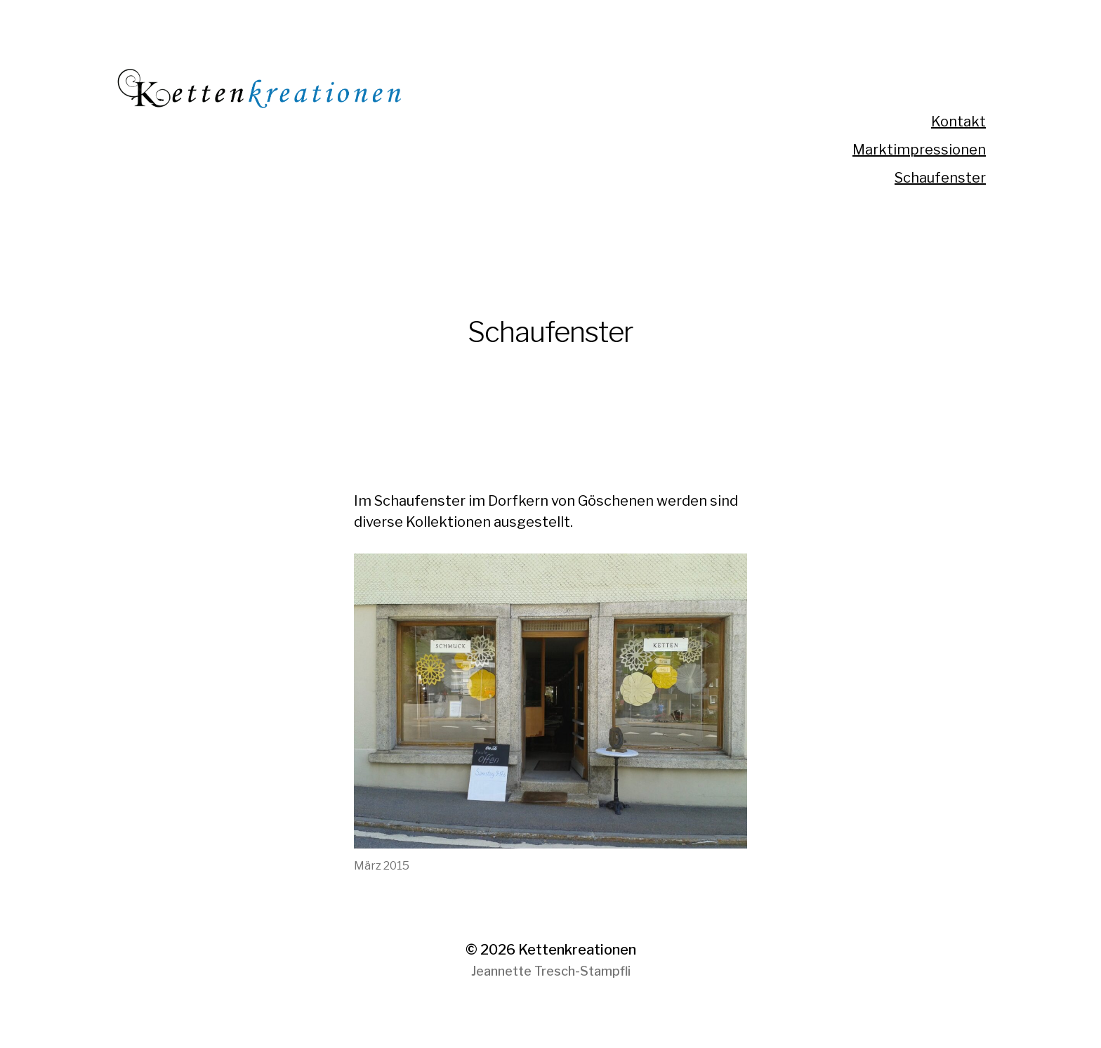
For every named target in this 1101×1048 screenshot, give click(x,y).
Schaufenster (940, 177)
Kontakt (958, 121)
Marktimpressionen (919, 149)
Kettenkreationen (577, 949)
